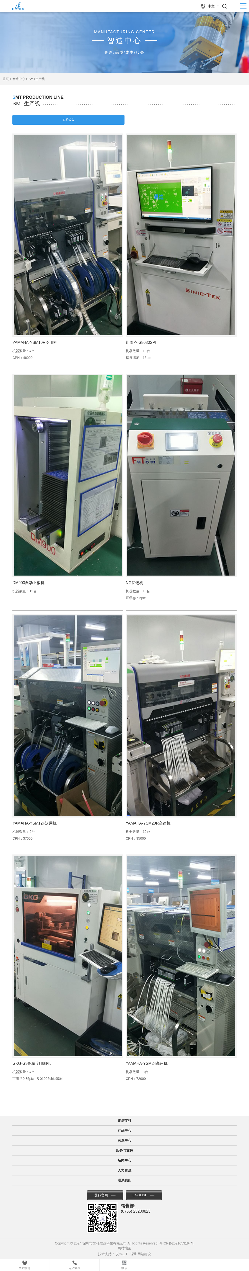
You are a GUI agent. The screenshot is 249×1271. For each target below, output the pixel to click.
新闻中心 (124, 1160)
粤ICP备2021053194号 (176, 1243)
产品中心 (124, 1130)
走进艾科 (124, 1120)
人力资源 (124, 1170)
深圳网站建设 (141, 1254)
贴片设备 (68, 120)
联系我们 (124, 1180)
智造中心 (18, 79)
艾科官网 (101, 1195)
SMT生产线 (37, 79)
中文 (211, 6)
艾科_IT (122, 1254)
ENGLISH (140, 1195)
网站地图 (124, 1248)
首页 (5, 79)
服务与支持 (124, 1150)
